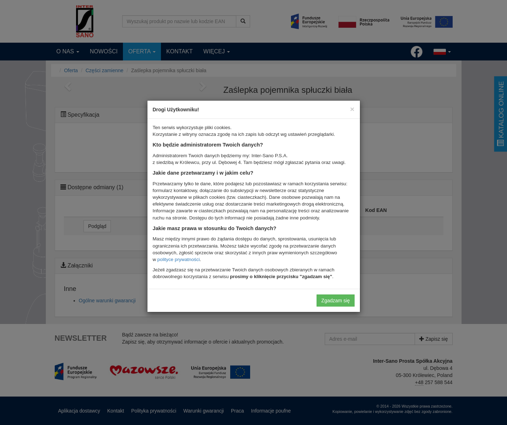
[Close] (352, 109)
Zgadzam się (335, 300)
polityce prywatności (178, 259)
